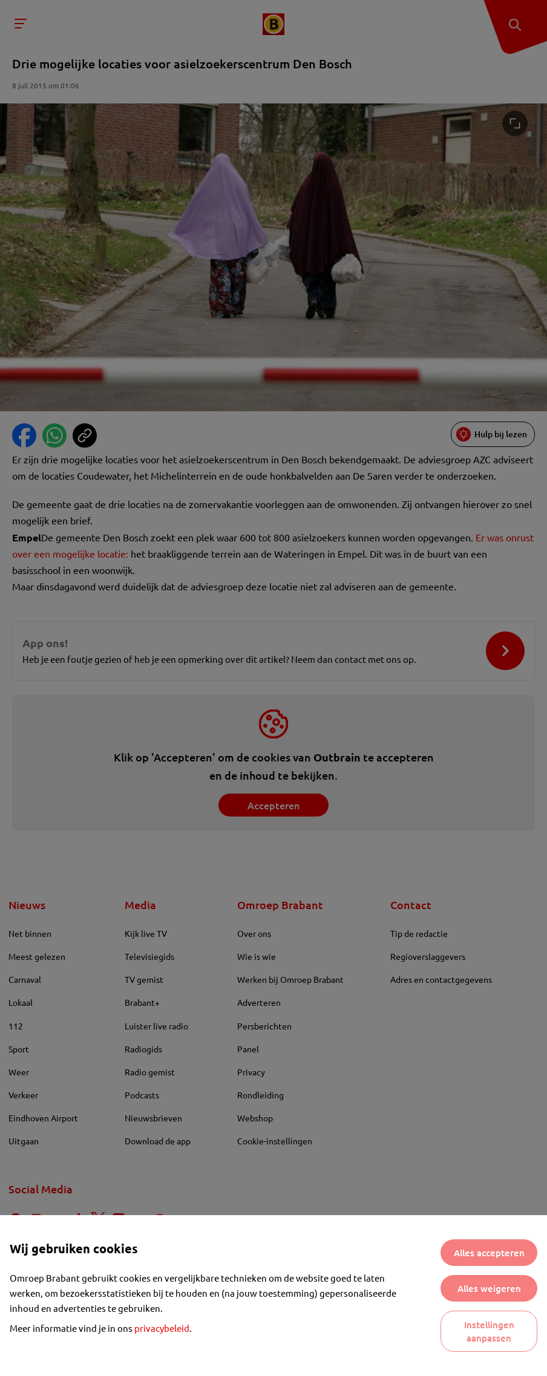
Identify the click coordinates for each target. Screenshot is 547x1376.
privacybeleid (161, 1328)
